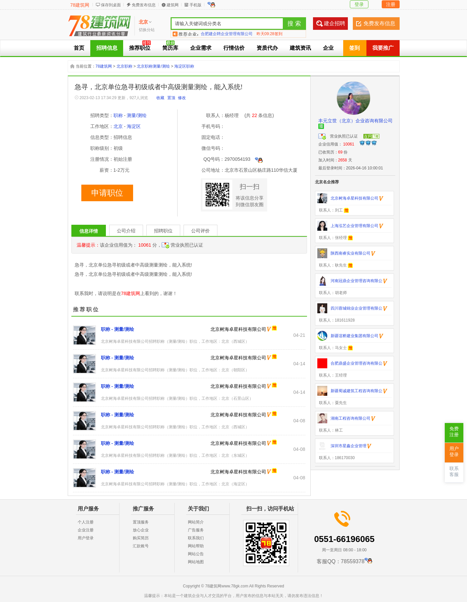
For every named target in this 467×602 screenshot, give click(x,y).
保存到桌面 (111, 5)
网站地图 (196, 562)
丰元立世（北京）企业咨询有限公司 (355, 120)
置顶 (171, 97)
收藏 (160, 97)
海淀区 (134, 126)
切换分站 (147, 30)
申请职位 (107, 193)
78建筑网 (80, 5)
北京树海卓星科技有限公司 (238, 329)
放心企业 (141, 530)
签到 (354, 48)
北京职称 (124, 66)
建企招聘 (334, 23)
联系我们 (196, 538)
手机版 (195, 5)
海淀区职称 (184, 66)
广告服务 (196, 530)
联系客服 (454, 471)
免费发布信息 (144, 5)
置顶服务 (141, 522)
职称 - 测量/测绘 (117, 329)
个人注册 (86, 522)
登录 (359, 4)
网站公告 (196, 554)
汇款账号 (141, 546)
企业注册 (86, 530)
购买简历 (141, 538)
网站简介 (196, 522)
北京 (118, 126)
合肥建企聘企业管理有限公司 (227, 33)
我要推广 (383, 48)
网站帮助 (196, 546)
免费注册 (454, 431)
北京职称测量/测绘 (153, 66)
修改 (182, 97)
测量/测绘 (137, 115)
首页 (79, 48)
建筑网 (173, 5)
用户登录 (86, 538)
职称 (118, 115)
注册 (390, 4)
